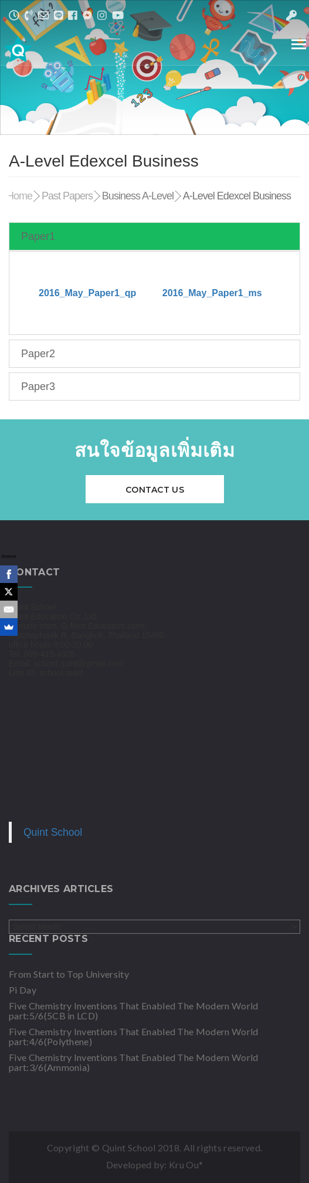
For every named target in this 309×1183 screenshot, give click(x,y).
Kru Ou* (186, 1164)
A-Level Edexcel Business (237, 196)
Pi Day (22, 989)
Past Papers (67, 196)
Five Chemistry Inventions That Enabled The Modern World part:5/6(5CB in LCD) (134, 1010)
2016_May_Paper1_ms (212, 293)
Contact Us (154, 489)
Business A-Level (138, 196)
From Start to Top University (69, 973)
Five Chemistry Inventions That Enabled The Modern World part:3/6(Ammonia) (134, 1062)
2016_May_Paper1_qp (87, 293)
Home (19, 196)
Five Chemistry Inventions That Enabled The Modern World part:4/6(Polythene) (134, 1036)
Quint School (52, 832)
